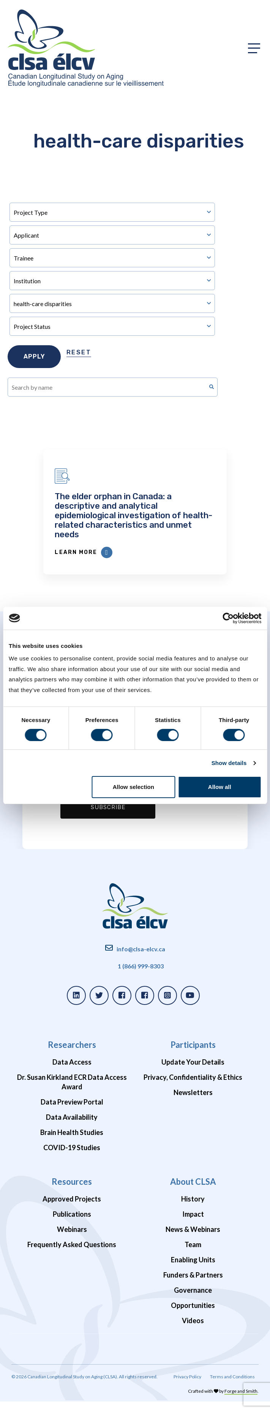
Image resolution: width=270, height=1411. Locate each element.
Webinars (72, 1239)
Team (193, 1254)
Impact (193, 1223)
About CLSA (193, 1191)
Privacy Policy (187, 1386)
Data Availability (72, 1126)
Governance (193, 1299)
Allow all (219, 787)
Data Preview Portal (72, 1111)
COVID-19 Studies (71, 1157)
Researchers (72, 1054)
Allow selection (133, 787)
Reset (78, 352)
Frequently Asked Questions (71, 1254)
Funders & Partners (193, 1284)
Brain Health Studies (71, 1142)
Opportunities (193, 1315)
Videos (193, 1330)
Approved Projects (72, 1208)
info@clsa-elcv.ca (141, 958)
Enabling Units (193, 1269)
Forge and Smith (240, 1400)
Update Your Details (192, 1071)
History (193, 1208)
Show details (229, 763)
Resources (72, 1191)
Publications (72, 1223)
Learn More (112, 562)
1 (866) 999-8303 (141, 975)
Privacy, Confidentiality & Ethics (193, 1086)
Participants (193, 1054)
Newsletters (193, 1102)
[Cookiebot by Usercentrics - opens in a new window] (228, 618)
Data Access (72, 1071)
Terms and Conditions (232, 1386)
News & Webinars (193, 1239)
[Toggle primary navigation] (254, 48)
